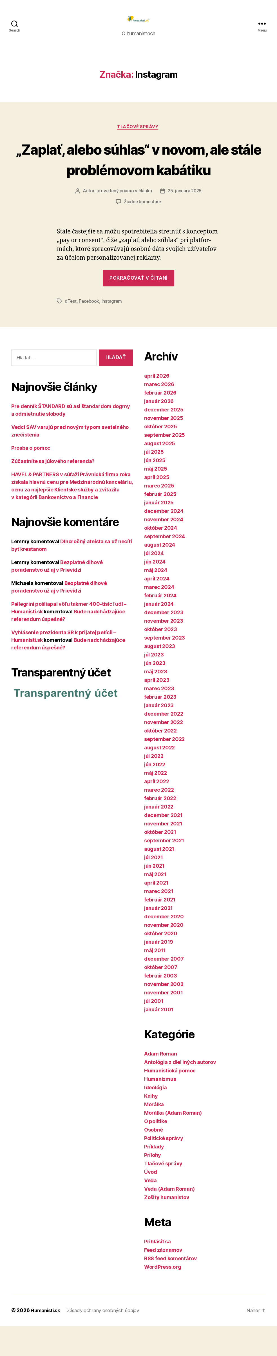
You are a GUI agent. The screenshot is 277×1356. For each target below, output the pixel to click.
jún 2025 (155, 490)
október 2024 (160, 558)
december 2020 (164, 946)
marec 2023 (159, 718)
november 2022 (163, 752)
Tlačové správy (139, 135)
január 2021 (158, 938)
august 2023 (159, 676)
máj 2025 (155, 499)
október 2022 (160, 760)
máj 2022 (155, 803)
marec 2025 (159, 515)
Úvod (150, 1202)
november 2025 (163, 448)
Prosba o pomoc (30, 478)
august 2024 (159, 575)
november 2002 (164, 1014)
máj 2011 (155, 980)
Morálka (154, 1134)
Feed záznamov (163, 1280)
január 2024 (159, 634)
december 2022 (163, 744)
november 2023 (163, 651)
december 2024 (164, 541)
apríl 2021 (156, 913)
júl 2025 (154, 482)
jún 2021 (154, 896)
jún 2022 (154, 794)
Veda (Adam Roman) (169, 1219)
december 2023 (164, 642)
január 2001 (158, 1039)
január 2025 (159, 532)
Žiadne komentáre (143, 231)
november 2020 (164, 955)
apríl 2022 (156, 811)
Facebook (89, 331)
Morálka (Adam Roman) (173, 1143)
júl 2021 (153, 887)
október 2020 (160, 963)
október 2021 (160, 862)
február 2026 (160, 423)
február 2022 (160, 828)
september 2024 (164, 566)
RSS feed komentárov (170, 1288)
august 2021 (159, 879)
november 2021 (163, 853)
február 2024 (160, 625)
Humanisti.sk (46, 1340)
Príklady (154, 1176)
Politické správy (163, 1168)
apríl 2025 (156, 507)
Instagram (112, 331)
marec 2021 (158, 921)
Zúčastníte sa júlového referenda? (53, 491)
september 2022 (164, 769)
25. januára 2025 (185, 221)
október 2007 (160, 997)
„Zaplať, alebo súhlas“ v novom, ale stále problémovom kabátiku (138, 177)
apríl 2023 (156, 710)
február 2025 (160, 524)
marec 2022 (159, 820)
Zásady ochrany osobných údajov (107, 1340)
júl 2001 (154, 1031)
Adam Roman (160, 1083)
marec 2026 (159, 414)
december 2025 (164, 439)
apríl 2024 (156, 608)
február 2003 (160, 1005)
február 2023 (160, 727)
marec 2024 (159, 617)
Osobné (153, 1160)
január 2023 (159, 735)
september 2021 (164, 870)
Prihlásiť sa (157, 1271)
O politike (155, 1151)
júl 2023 (154, 684)
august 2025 (159, 473)
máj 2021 (155, 904)
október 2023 (160, 659)
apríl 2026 (156, 406)
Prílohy (152, 1185)
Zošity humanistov (166, 1227)
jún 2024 (155, 591)
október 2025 (160, 456)
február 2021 (160, 929)
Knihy (151, 1126)
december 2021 (163, 845)
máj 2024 (155, 600)
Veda (150, 1210)
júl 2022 (154, 786)
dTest (71, 331)
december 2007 (164, 989)
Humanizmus (160, 1109)
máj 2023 (155, 701)
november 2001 (163, 1022)
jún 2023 (155, 693)
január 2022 (158, 837)
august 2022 (159, 777)
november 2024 (163, 549)
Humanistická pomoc (170, 1100)
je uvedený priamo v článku (123, 221)
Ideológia (155, 1117)
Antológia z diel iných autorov (180, 1092)
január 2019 (158, 972)
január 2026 (159, 431)
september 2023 (164, 668)
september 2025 (164, 465)
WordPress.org (162, 1297)
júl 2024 (154, 583)
